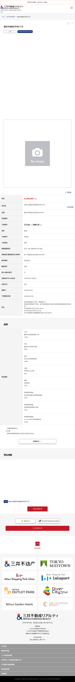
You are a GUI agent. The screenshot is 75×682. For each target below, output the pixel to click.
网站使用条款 (5, 669)
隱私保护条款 (5, 651)
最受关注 (25, 521)
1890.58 (36, 225)
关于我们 (4, 646)
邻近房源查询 (37, 509)
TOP (3, 16)
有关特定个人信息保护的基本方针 (11, 660)
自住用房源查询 (11, 16)
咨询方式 (37, 528)
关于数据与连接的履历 (8, 664)
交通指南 (4, 673)
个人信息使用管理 (6, 655)
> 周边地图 (70, 207)
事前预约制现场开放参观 (49, 521)
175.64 (27, 225)
